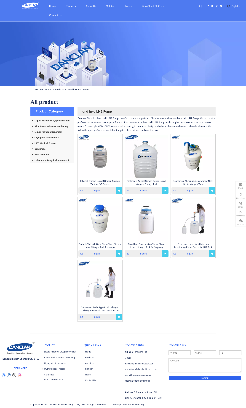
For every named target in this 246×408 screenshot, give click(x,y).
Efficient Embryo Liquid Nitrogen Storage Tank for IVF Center (100, 182)
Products (89, 357)
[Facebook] (208, 6)
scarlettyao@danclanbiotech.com (141, 369)
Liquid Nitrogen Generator (48, 132)
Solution (89, 369)
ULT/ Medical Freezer (45, 143)
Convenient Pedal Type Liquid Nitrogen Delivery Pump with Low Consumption (100, 309)
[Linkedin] (212, 6)
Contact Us (90, 380)
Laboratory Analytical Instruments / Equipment (54, 160)
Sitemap (117, 404)
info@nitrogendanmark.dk (137, 381)
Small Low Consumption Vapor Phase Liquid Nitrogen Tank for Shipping (146, 246)
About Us (89, 363)
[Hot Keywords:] (200, 6)
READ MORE (20, 368)
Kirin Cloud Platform (54, 379)
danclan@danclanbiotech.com (139, 363)
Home (88, 351)
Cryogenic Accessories (47, 137)
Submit (205, 377)
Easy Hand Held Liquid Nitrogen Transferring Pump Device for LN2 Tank (193, 246)
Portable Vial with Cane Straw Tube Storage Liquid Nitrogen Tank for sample (100, 246)
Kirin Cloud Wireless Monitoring (51, 126)
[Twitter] (216, 6)
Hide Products (42, 154)
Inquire (89, 190)
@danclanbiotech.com (141, 375)
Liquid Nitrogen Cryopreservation (52, 120)
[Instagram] (220, 6)
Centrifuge (40, 149)
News (88, 374)
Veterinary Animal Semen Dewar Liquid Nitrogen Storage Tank (147, 182)
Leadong (139, 404)
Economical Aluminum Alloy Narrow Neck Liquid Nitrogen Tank (193, 182)
